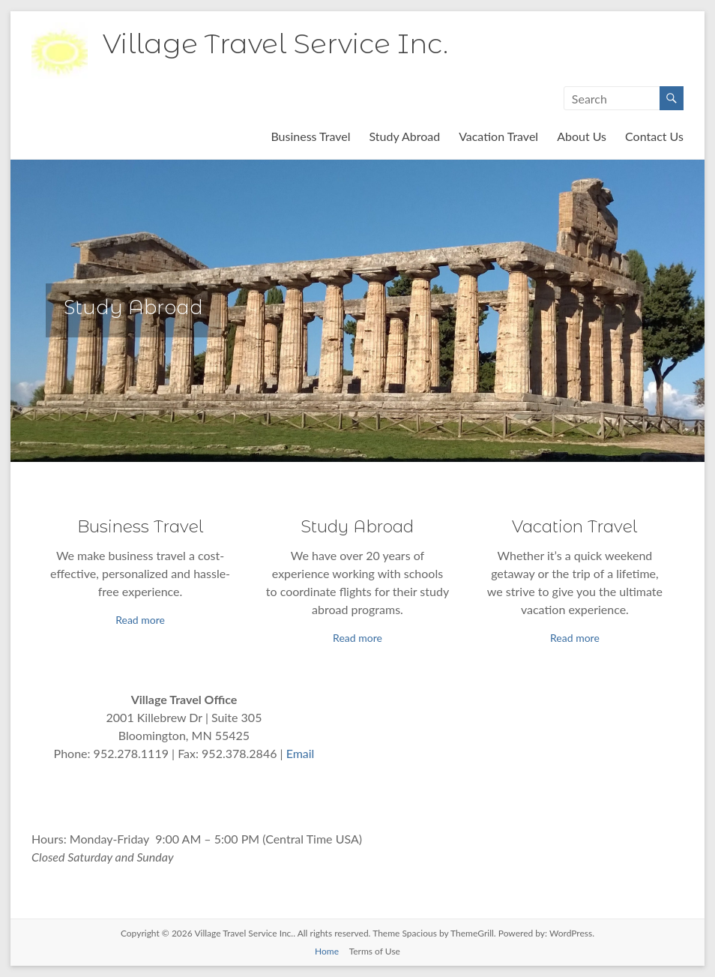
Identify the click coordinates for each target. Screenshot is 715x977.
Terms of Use (374, 951)
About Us (581, 136)
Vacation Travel (498, 136)
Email (300, 753)
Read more (140, 619)
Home (327, 951)
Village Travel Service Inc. (275, 43)
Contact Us (654, 136)
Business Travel (310, 136)
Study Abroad (405, 136)
